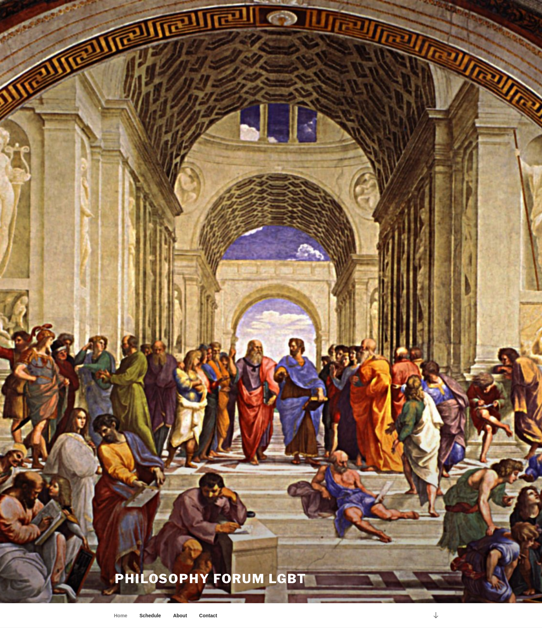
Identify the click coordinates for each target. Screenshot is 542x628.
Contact (208, 615)
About (180, 615)
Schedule (150, 615)
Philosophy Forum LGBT (210, 578)
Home (121, 615)
